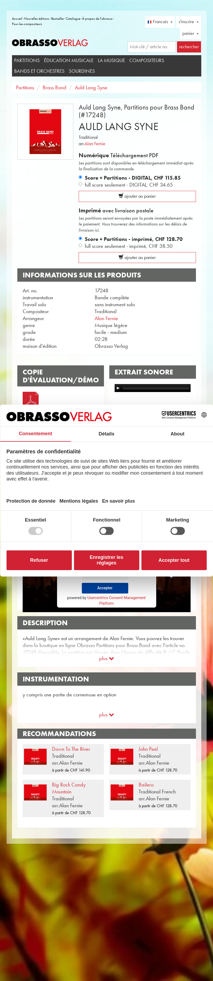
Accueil (17, 19)
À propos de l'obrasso (97, 19)
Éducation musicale (69, 60)
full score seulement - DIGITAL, (129, 184)
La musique (111, 60)
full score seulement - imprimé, (128, 246)
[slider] (156, 388)
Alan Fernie (95, 144)
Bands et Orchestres (39, 71)
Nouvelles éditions (36, 19)
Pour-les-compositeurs (27, 24)
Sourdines (82, 71)
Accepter (104, 588)
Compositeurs (146, 60)
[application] (153, 388)
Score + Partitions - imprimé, (134, 239)
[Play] (118, 388)
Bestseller (57, 19)
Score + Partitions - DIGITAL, (133, 178)
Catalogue (73, 19)
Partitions (27, 60)
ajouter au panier (137, 196)
